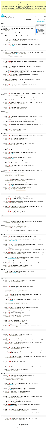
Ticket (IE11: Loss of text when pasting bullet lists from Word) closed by (21, 310)
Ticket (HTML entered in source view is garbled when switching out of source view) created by (23, 366)
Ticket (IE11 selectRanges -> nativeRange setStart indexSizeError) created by (21, 74)
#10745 (13, 153)
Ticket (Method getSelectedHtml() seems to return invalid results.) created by (20, 307)
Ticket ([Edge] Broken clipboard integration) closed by (18, 271)
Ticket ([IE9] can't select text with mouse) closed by (17, 162)
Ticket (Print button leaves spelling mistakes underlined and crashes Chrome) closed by (22, 294)
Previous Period (39, 21)
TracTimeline (31, 421)
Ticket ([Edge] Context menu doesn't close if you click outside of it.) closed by (23, 61)
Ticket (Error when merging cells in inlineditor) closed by (17, 157)
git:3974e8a (12, 45)
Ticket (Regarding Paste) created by (13, 312)
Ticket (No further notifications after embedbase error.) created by (19, 317)
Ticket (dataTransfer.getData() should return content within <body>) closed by (22, 126)
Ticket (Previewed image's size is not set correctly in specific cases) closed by (22, 69)
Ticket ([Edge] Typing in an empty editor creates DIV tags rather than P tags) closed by (24, 63)
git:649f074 (11, 248)
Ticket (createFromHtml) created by (15, 113)
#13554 (15, 240)
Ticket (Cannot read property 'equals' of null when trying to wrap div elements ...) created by (24, 196)
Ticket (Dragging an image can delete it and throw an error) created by (19, 337)
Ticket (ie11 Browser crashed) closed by (14, 289)
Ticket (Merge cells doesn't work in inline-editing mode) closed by (19, 152)
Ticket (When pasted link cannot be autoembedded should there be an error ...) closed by (24, 247)
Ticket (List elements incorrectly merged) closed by (18, 286)
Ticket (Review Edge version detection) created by (18, 274)
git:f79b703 (11, 384)
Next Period (43, 21)
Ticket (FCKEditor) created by (13, 378)
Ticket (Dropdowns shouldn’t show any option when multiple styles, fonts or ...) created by (23, 396)
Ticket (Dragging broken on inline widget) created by (16, 160)
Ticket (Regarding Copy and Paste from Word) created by (17, 291)
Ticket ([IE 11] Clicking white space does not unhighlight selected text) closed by (23, 244)
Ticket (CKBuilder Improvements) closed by (16, 315)
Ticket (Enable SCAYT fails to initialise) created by (15, 203)
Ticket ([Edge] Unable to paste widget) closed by (17, 227)
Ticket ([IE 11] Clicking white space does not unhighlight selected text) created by (21, 412)
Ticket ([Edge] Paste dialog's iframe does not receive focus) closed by (21, 241)
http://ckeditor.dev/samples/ (12, 258)
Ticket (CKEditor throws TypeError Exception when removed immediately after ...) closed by (24, 52)
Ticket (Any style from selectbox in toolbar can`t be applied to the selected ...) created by (22, 262)
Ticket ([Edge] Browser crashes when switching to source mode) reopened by (22, 47)
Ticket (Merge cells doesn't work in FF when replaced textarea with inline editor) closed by (23, 154)
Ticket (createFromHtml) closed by (15, 107)
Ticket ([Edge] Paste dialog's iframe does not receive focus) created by (21, 380)
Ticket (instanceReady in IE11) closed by (14, 209)
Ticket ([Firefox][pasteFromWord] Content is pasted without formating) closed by (23, 135)
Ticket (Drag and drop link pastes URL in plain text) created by (21, 297)
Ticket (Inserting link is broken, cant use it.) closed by (18, 260)
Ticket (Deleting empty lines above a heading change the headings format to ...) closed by (23, 254)
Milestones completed (39, 29)
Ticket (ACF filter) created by (12, 174)
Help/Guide (28, 18)
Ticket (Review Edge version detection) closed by (17, 189)
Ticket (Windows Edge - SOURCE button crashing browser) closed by (21, 79)
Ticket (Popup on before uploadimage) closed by (17, 302)
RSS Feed (24, 425)
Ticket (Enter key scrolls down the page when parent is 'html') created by (20, 97)
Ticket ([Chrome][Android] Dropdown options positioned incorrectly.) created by (22, 42)
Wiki (23, 19)
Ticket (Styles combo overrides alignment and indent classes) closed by (19, 236)
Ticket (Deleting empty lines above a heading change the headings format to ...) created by (23, 350)
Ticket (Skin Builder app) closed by (15, 320)
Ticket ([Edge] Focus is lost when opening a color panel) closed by (20, 383)
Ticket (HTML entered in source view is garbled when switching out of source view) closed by (23, 344)
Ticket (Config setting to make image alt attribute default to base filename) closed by (23, 124)
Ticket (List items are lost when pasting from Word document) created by (20, 39)
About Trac (32, 18)
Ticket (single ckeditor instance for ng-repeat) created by (17, 187)
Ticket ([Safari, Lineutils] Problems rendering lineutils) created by (20, 76)
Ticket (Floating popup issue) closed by (14, 361)
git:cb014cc (11, 185)
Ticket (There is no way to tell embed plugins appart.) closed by (20, 409)
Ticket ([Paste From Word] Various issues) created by (18, 165)
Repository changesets (39, 31)
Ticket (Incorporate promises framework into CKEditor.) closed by (20, 406)
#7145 (11, 324)
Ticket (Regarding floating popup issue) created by (16, 369)
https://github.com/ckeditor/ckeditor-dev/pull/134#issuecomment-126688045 (18, 70)
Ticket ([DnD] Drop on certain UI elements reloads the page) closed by (21, 404)
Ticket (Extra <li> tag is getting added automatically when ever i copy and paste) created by (24, 249)
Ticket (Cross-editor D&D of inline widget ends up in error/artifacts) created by (22, 119)
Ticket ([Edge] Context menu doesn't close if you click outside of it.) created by (20, 99)
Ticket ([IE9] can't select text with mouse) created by (18, 182)
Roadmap (33, 19)
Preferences (37, 18)
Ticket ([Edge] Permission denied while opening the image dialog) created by (22, 257)
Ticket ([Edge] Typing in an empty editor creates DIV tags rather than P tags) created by (22, 66)
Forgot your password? (43, 18)
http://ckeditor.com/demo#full (19, 197)
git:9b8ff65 (15, 311)
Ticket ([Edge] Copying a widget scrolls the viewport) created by (20, 230)
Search (44, 19)
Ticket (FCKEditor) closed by (12, 364)
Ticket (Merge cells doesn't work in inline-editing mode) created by (20, 176)
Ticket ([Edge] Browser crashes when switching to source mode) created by (20, 84)
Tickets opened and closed (40, 30)
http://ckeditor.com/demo (23, 199)
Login (25, 18)
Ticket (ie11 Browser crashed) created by (17, 401)
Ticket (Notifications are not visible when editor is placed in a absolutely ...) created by (22, 102)
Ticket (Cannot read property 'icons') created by (15, 138)
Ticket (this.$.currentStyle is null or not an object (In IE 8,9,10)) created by (20, 399)
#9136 (12, 98)
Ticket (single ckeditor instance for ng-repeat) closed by (19, 179)
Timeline (28, 19)
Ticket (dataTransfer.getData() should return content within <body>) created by (23, 201)
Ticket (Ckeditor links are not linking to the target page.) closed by (18, 323)
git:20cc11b (11, 405)
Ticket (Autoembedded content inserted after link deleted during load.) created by (22, 116)
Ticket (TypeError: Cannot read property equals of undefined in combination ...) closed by (23, 339)
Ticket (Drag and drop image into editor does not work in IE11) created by (20, 140)
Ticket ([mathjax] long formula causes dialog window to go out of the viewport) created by (23, 71)
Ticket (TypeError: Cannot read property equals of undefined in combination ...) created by (22, 342)
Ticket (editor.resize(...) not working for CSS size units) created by (18, 143)
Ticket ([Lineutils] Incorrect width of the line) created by (18, 121)
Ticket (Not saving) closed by (12, 386)
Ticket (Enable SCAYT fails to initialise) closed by (18, 198)
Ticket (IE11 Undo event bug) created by (14, 129)
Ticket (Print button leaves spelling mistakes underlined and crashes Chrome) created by (24, 356)
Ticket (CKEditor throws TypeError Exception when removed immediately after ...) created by (24, 55)
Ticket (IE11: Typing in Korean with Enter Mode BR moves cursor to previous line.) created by (23, 252)
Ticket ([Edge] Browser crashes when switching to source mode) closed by (21, 44)
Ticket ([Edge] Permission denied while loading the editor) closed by (21, 299)
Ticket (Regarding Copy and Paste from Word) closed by (19, 280)
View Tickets (38, 19)
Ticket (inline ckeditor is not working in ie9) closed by (16, 391)
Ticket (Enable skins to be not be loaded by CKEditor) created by (20, 418)
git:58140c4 (11, 240)
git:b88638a (14, 272)
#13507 (11, 389)
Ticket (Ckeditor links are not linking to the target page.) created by (18, 375)
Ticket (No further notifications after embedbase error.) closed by (20, 184)
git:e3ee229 (11, 300)
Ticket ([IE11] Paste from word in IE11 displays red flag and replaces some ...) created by (22, 221)
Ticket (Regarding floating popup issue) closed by (16, 359)
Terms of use (31, 427)
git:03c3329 (15, 287)
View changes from (40, 25)
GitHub (23, 2)
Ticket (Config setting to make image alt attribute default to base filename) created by (23, 206)
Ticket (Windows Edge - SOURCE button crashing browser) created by (20, 90)
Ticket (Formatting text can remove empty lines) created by (17, 347)
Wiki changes (38, 32)
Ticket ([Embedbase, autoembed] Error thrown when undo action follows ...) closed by (24, 393)
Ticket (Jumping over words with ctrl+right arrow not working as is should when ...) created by (23, 325)
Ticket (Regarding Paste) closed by (13, 304)
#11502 (16, 53)
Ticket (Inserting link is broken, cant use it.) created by (17, 265)
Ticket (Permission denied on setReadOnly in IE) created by (17, 334)
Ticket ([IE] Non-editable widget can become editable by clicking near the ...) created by (22, 149)
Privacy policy (37, 427)
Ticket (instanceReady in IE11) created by (14, 211)
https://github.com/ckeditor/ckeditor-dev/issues (20, 11)
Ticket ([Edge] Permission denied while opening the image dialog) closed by (22, 239)
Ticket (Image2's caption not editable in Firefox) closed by (19, 388)
